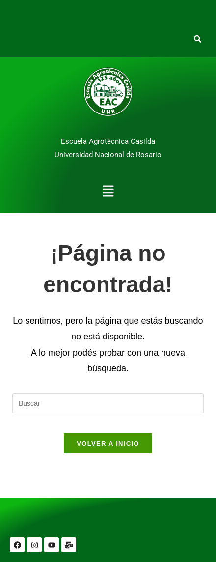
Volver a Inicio (108, 443)
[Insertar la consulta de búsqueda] (108, 403)
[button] (108, 192)
